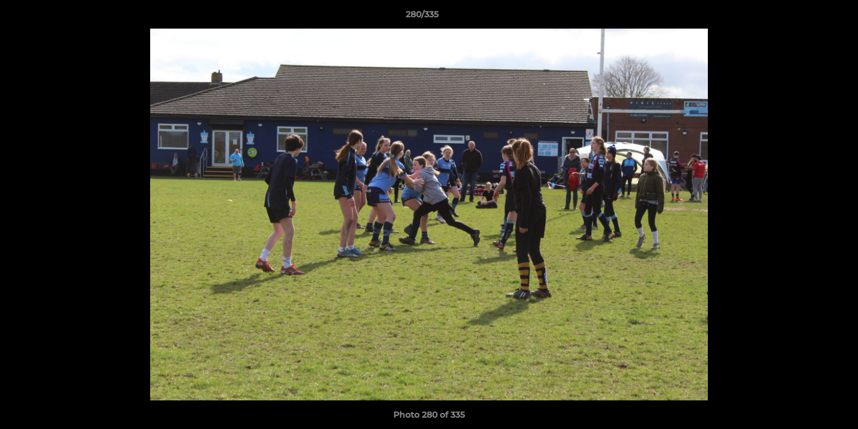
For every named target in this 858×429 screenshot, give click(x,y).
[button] (808, 17)
